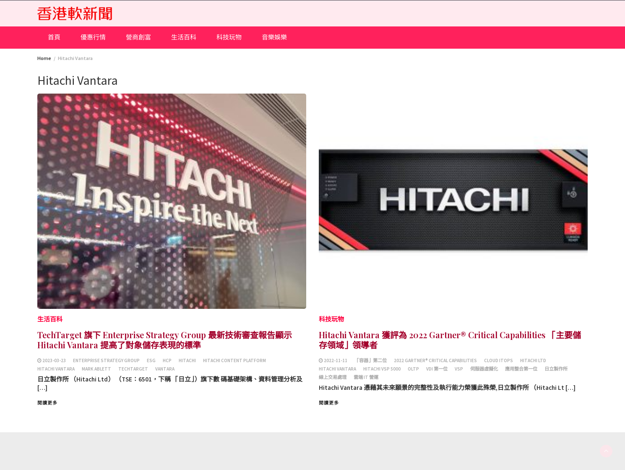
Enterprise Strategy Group (106, 360)
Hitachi (187, 360)
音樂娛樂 (274, 37)
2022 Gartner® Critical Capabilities (435, 360)
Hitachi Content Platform (234, 360)
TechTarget (133, 369)
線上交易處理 (332, 377)
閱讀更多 (47, 403)
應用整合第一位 (521, 369)
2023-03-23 (54, 360)
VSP (459, 369)
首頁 (54, 37)
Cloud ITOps (498, 360)
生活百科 (183, 37)
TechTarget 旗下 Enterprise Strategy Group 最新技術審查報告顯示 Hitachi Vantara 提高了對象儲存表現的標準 (164, 339)
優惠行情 (93, 37)
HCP (167, 360)
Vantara (164, 369)
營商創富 (138, 37)
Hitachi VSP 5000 (382, 369)
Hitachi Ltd (533, 360)
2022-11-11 (335, 360)
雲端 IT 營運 (366, 377)
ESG (151, 360)
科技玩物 (229, 37)
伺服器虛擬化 (484, 369)
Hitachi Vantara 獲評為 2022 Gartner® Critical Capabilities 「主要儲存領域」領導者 (450, 339)
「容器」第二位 (370, 360)
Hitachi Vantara (56, 369)
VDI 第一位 (437, 369)
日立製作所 (556, 369)
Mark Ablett (96, 369)
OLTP (413, 369)
